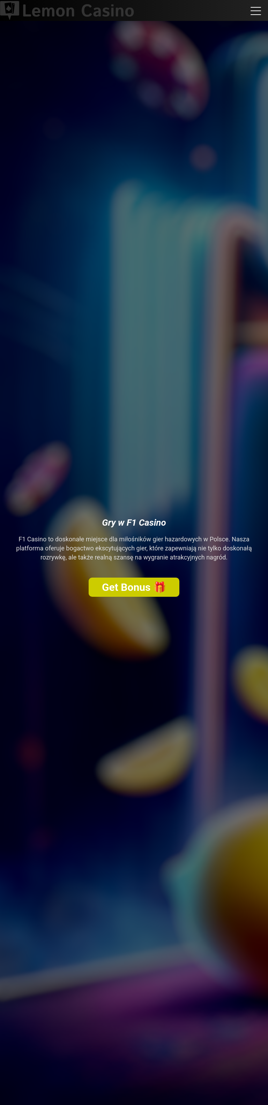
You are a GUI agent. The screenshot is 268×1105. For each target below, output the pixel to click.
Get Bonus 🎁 (134, 587)
